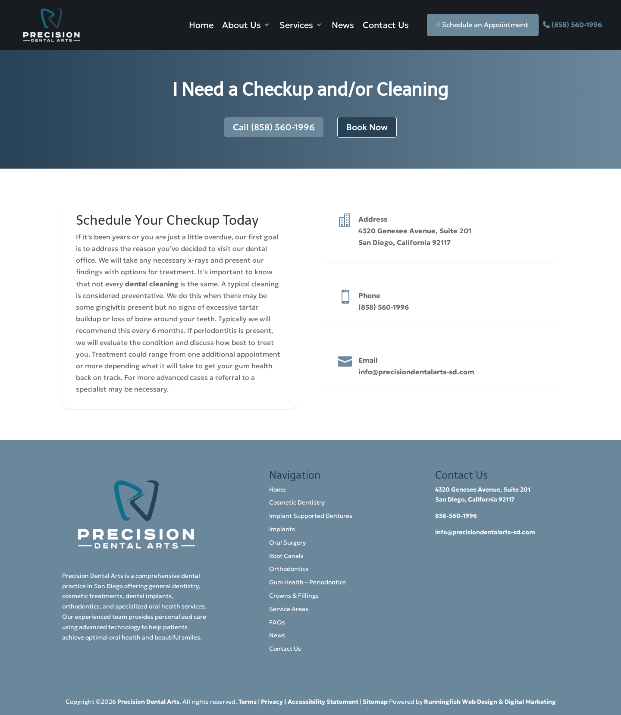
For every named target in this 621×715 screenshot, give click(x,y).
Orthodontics (288, 569)
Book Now (367, 127)
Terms (247, 702)
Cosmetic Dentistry (297, 502)
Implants (282, 529)
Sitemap (375, 702)
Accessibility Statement (323, 702)
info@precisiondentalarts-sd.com (416, 371)
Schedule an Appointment (482, 24)
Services (301, 25)
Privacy (272, 702)
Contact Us (386, 25)
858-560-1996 (456, 516)
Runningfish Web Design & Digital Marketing (490, 702)
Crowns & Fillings (294, 595)
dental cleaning (152, 283)
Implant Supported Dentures (310, 516)
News (343, 25)
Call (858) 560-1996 (274, 127)
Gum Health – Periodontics (307, 582)
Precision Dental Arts (148, 702)
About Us (246, 25)
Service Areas (288, 609)
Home (201, 25)
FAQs (277, 622)
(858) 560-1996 (577, 24)
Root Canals (286, 556)
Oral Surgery (287, 542)
